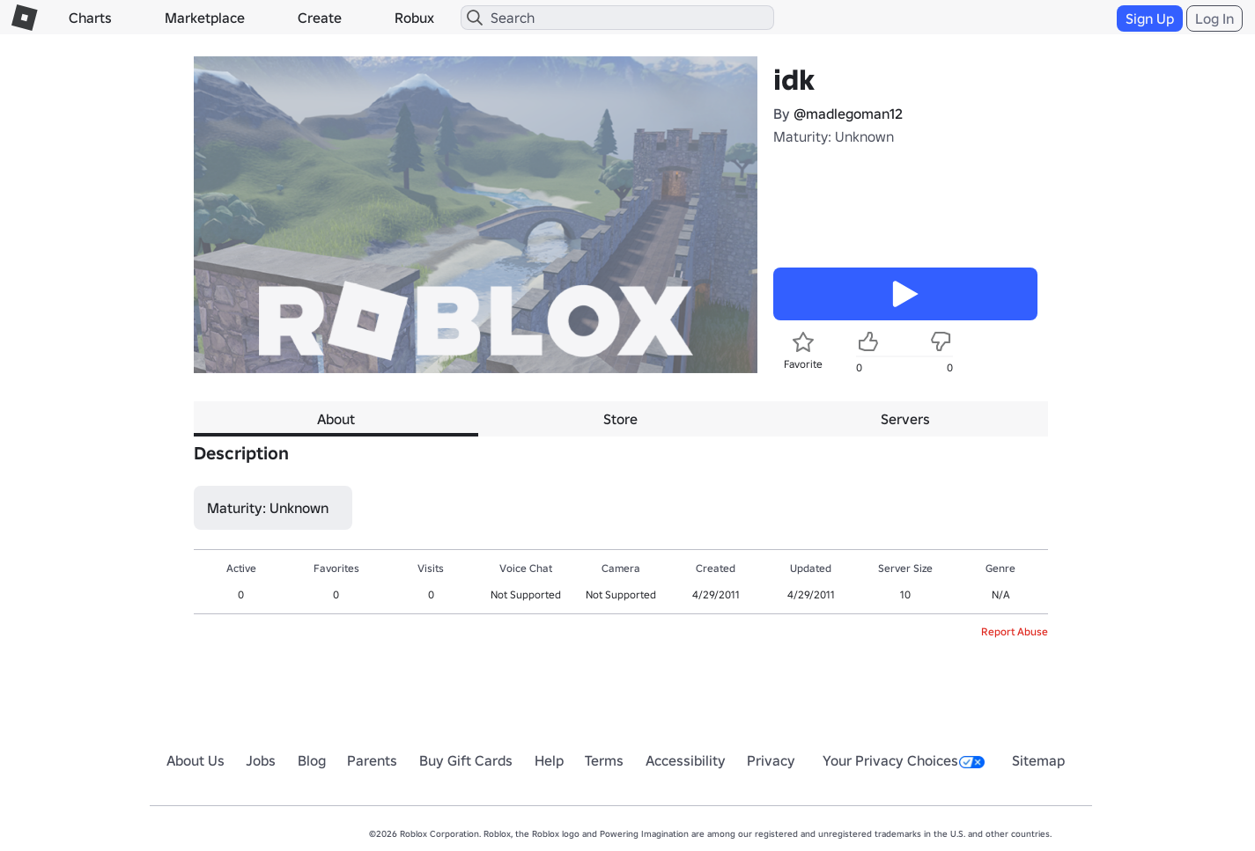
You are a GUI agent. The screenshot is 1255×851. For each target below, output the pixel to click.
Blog (312, 760)
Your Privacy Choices (904, 760)
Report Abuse (1014, 631)
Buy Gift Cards (466, 760)
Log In (1214, 18)
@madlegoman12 (848, 113)
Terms (604, 760)
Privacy (771, 760)
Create (320, 17)
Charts (90, 17)
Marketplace (205, 17)
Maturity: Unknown (833, 136)
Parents (372, 760)
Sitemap (1038, 760)
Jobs (261, 760)
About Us (195, 760)
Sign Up (1150, 18)
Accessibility (686, 760)
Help (549, 760)
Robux (414, 17)
